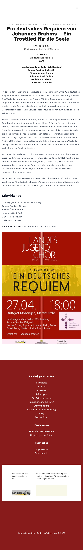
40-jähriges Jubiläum (41, 435)
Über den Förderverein (41, 431)
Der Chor (41, 386)
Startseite (41, 382)
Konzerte (41, 390)
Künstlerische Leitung (41, 402)
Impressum (41, 449)
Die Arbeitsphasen (41, 398)
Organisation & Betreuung (41, 409)
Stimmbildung (41, 405)
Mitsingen (41, 394)
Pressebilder (41, 417)
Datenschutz (41, 453)
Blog (41, 413)
